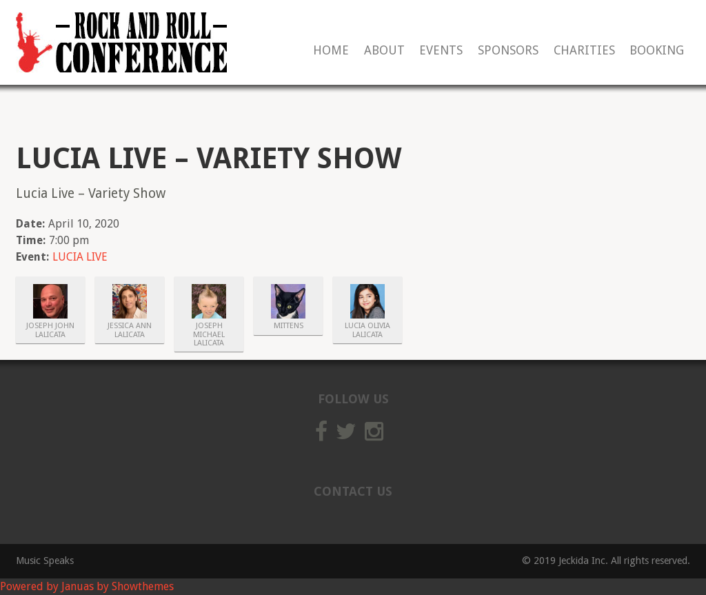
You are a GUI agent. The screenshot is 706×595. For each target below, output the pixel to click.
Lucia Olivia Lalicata (367, 330)
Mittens (288, 326)
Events (441, 50)
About (384, 50)
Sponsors (508, 50)
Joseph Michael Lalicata (209, 334)
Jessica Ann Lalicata (130, 330)
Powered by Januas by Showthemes (87, 586)
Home (331, 50)
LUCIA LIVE (80, 256)
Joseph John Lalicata (50, 330)
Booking (656, 50)
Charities (584, 50)
